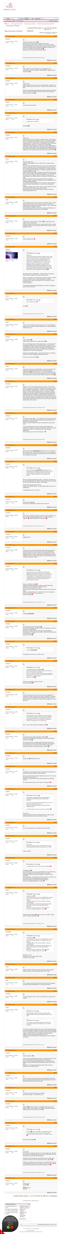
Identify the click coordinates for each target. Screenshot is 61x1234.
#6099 (55, 1146)
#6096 (55, 1087)
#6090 (55, 964)
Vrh (55, 1224)
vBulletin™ (33, 1230)
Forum (8, 18)
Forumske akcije (19, 20)
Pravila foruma (22, 1218)
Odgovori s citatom (52, 60)
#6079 (55, 689)
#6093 (55, 1004)
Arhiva (52, 1224)
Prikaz (54, 33)
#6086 (55, 835)
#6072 (55, 531)
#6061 (55, 246)
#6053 (55, 78)
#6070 (55, 496)
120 (53, 28)
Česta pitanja (8, 20)
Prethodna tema (27, 1200)
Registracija (38, 18)
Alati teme (49, 33)
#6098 (55, 1122)
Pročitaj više (10, 1222)
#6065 (55, 363)
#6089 (55, 929)
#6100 (55, 1178)
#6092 (55, 991)
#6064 (55, 334)
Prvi (39, 28)
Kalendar (13, 20)
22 (45, 28)
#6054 (55, 99)
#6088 (55, 887)
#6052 (55, 63)
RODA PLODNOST (28, 283)
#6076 (55, 621)
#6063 (55, 319)
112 (50, 28)
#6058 (55, 197)
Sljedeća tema (35, 1200)
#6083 (55, 766)
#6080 (55, 706)
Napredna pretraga (53, 20)
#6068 (55, 445)
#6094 (55, 1050)
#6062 (55, 293)
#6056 (55, 132)
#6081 (55, 731)
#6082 (55, 753)
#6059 (55, 215)
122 (45, 29)
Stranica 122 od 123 (32, 28)
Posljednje (30, 31)
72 (47, 28)
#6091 (55, 977)
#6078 (55, 660)
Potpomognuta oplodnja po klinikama (45, 23)
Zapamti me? (21, 18)
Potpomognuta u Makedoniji (15, 31)
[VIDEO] (21, 1212)
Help (33, 18)
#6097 (55, 1101)
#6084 (55, 788)
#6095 (55, 1072)
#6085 (55, 822)
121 (55, 28)
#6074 (55, 563)
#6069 (55, 461)
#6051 (55, 36)
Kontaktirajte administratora (44, 1224)
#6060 (55, 233)
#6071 (55, 510)
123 (48, 29)
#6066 (55, 381)
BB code (21, 1206)
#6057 (55, 156)
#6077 (55, 641)
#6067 (55, 413)
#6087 (55, 857)
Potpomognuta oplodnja (16, 23)
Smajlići (21, 1207)
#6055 (55, 112)
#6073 (55, 544)
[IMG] (21, 1209)
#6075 (55, 607)
